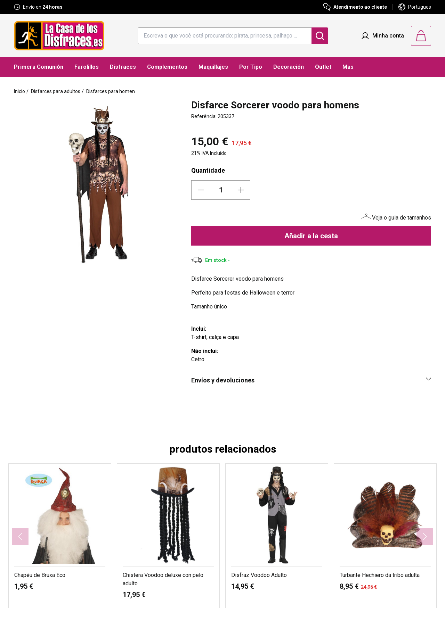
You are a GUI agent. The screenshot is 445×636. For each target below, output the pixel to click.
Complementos (167, 67)
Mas (348, 67)
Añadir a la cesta (311, 236)
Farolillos (86, 67)
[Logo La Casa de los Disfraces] (59, 35)
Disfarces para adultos (55, 91)
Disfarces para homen (110, 91)
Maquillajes (213, 67)
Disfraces (123, 67)
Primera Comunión (38, 67)
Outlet (323, 67)
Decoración (288, 67)
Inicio (19, 91)
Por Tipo (250, 67)
